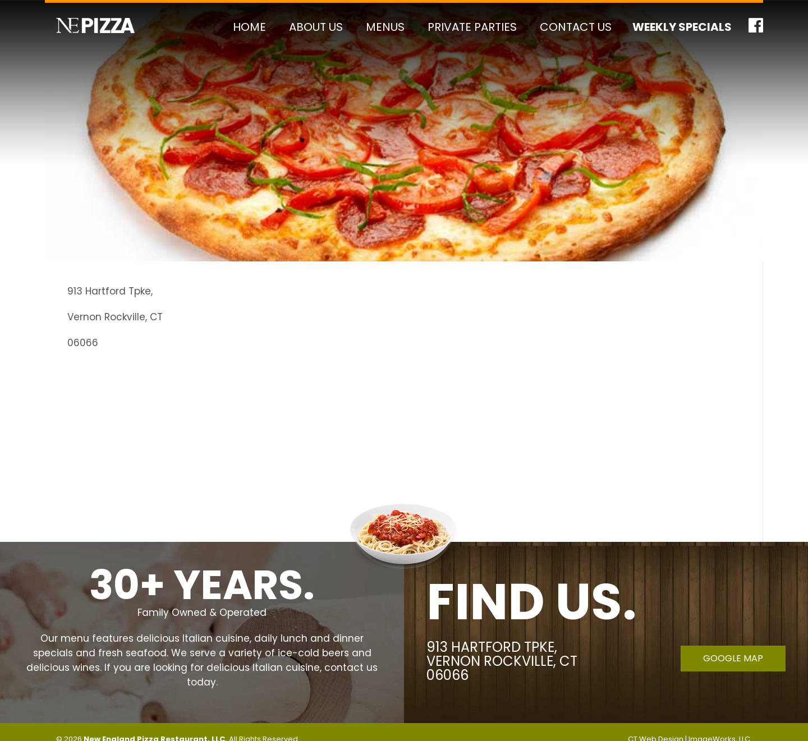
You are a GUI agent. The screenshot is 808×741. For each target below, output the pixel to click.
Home (249, 27)
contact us (351, 667)
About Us (316, 27)
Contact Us (576, 27)
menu (75, 638)
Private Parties (472, 27)
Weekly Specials (682, 27)
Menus (385, 27)
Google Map (733, 658)
